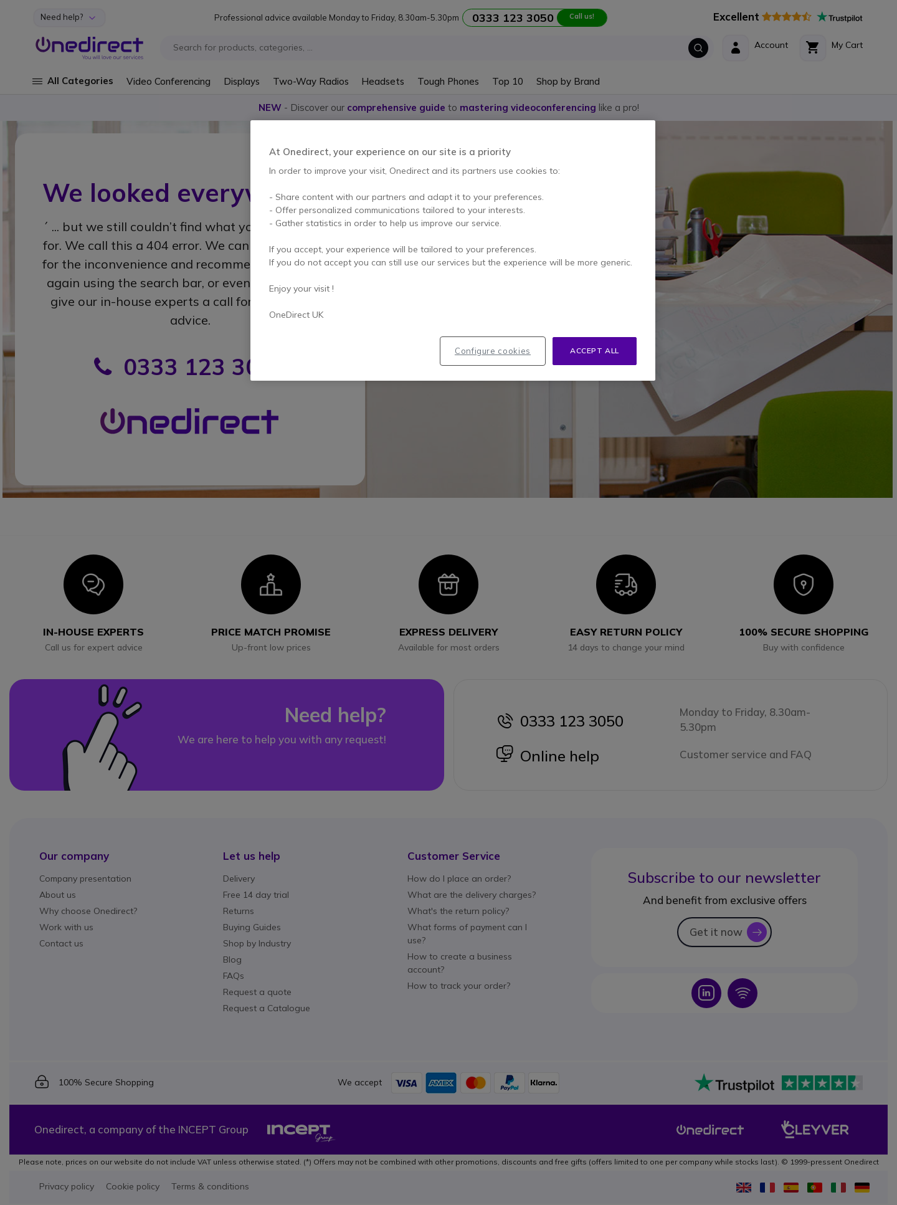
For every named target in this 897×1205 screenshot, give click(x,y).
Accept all (594, 350)
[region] (452, 250)
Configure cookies (493, 351)
